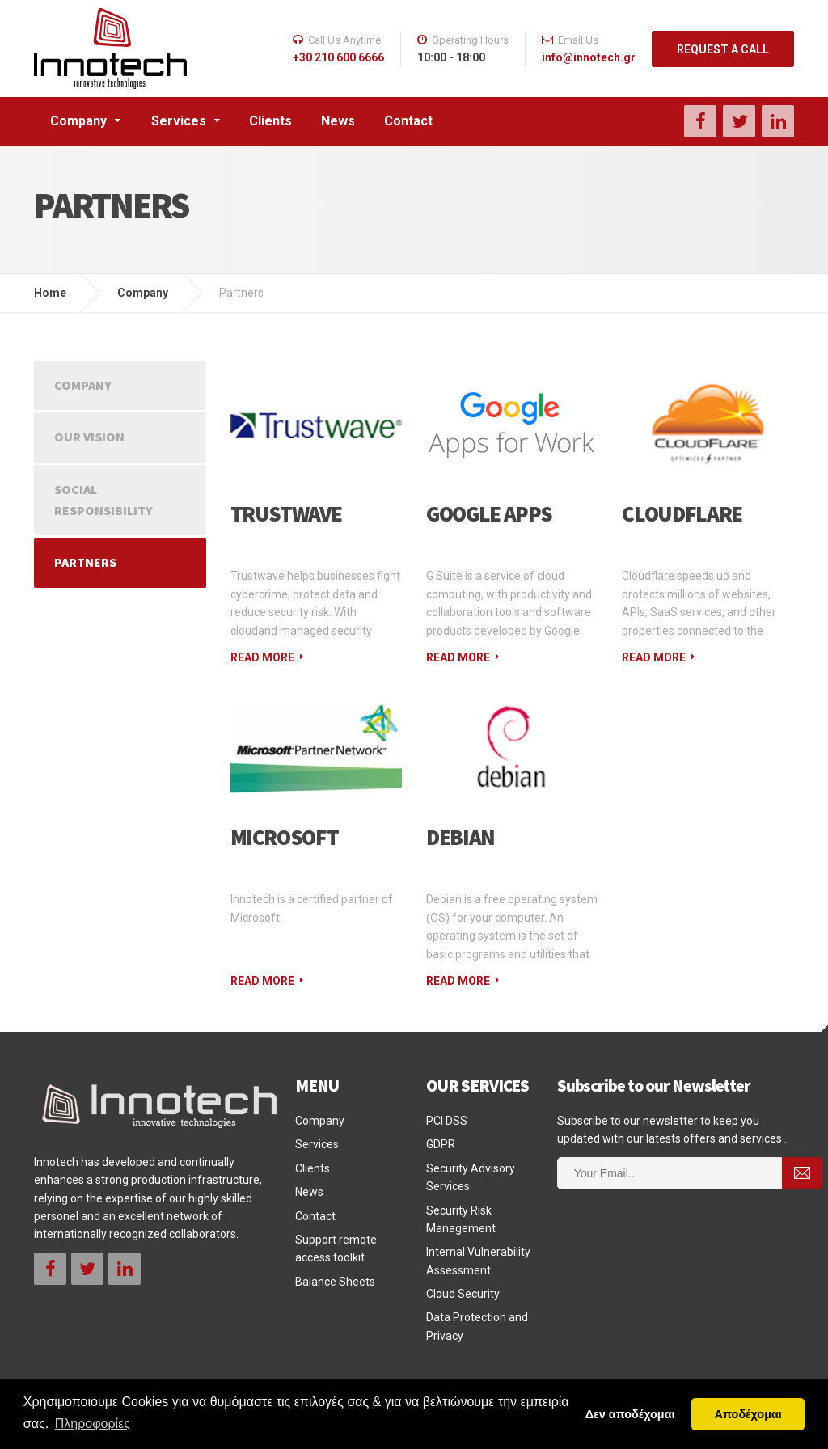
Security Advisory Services (470, 1177)
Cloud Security (463, 1293)
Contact (408, 121)
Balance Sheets (335, 1281)
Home (50, 292)
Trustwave (286, 513)
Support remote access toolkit (336, 1248)
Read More (262, 657)
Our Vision (89, 437)
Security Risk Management (461, 1219)
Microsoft (284, 837)
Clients (270, 121)
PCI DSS (446, 1120)
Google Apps (489, 513)
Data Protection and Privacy (477, 1326)
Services (178, 121)
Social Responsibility (103, 499)
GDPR (440, 1144)
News (338, 121)
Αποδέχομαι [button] (748, 1414)
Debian (460, 837)
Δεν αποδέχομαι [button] (630, 1414)
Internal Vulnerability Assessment (478, 1260)
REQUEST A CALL (723, 49)
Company (78, 121)
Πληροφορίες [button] (92, 1423)
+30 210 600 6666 (338, 57)
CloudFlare (682, 513)
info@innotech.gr (589, 57)
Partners (85, 562)
